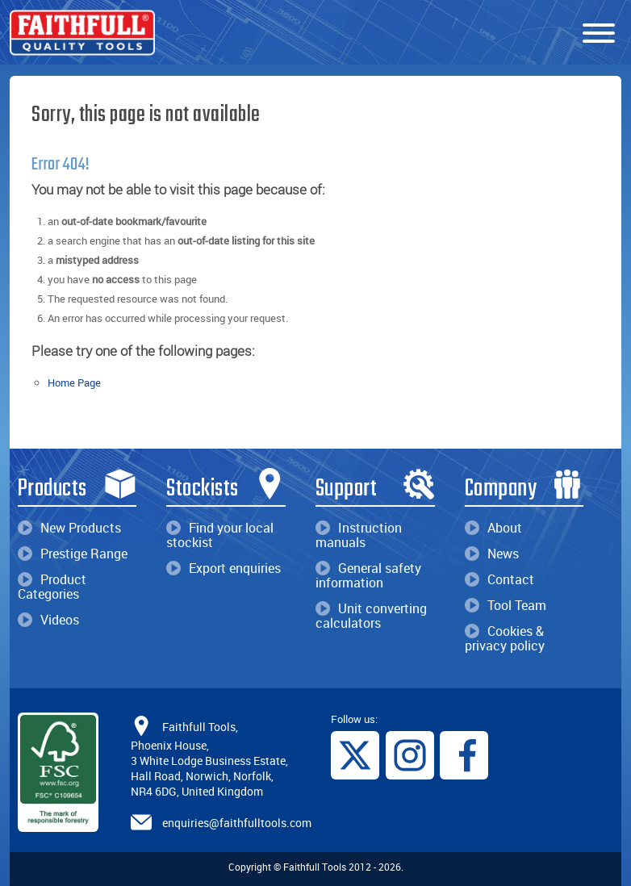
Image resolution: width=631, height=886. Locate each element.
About (493, 528)
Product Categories (52, 586)
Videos (48, 620)
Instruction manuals (359, 535)
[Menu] (598, 34)
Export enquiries (223, 568)
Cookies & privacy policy (505, 638)
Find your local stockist (220, 535)
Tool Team (505, 605)
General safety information (368, 575)
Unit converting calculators (371, 616)
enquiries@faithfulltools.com (236, 822)
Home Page (74, 382)
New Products (69, 528)
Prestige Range (72, 553)
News (492, 553)
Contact (499, 579)
